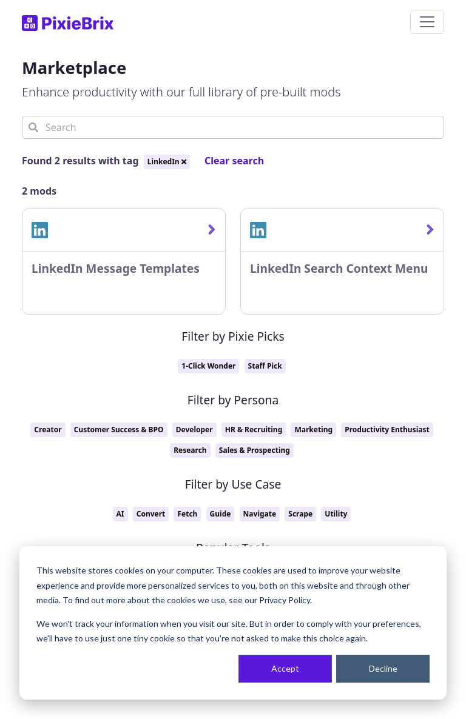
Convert (151, 514)
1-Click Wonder (208, 366)
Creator (47, 429)
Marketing (313, 429)
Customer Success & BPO (119, 429)
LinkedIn (166, 161)
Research (190, 450)
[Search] (233, 127)
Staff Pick (265, 366)
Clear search (234, 160)
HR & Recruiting (253, 429)
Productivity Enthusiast (387, 429)
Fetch (187, 514)
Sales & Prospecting (254, 450)
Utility (336, 514)
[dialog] (233, 623)
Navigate (260, 514)
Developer (194, 429)
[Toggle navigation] (427, 22)
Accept (285, 668)
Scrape (300, 514)
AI (120, 514)
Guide (220, 514)
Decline (383, 668)
